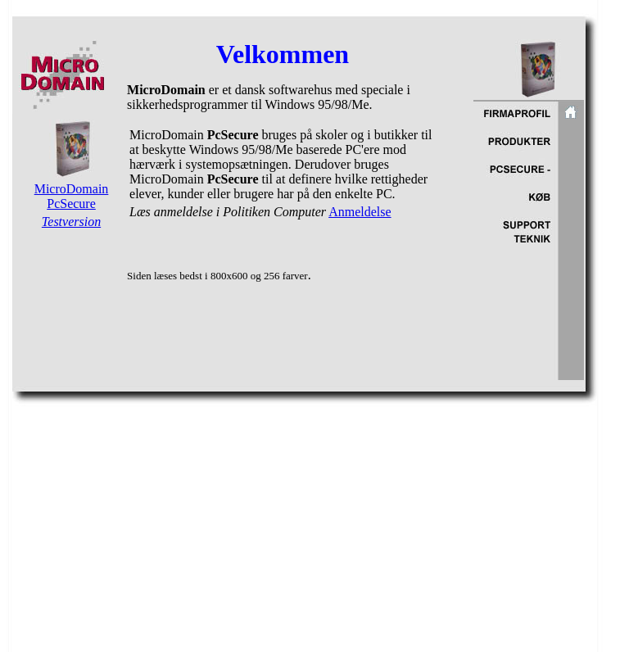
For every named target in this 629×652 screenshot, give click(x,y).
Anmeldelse (359, 212)
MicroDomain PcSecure (71, 196)
